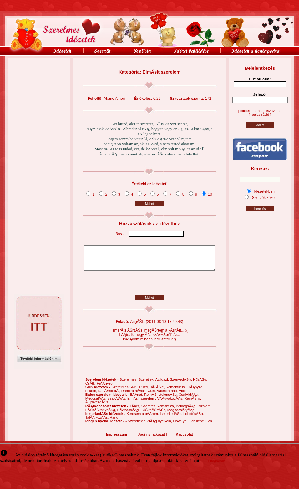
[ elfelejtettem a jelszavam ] (260, 111)
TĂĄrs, (135, 411)
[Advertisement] (39, 72)
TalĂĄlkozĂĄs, (97, 422)
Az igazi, (162, 384)
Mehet (149, 204)
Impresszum (116, 439)
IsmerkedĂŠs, (171, 418)
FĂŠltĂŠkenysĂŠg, (101, 414)
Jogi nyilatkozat (151, 439)
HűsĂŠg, (200, 384)
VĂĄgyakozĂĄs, (170, 403)
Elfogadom (216, 465)
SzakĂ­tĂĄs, (117, 403)
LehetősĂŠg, (193, 418)
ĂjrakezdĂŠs (96, 407)
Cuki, (152, 395)
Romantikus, (176, 392)
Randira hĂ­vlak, (134, 395)
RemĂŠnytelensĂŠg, (161, 399)
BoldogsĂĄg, (187, 411)
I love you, (181, 426)
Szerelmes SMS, (125, 392)
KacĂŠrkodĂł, (109, 395)
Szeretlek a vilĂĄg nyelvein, (150, 426)
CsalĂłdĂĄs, (189, 399)
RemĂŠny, (192, 403)
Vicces (184, 395)
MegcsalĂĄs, (96, 403)
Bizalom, (204, 411)
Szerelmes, (129, 384)
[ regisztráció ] (260, 114)
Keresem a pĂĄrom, (143, 418)
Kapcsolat (184, 439)
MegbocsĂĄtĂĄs (180, 414)
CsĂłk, (91, 388)
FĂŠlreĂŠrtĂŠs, (154, 414)
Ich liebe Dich (201, 426)
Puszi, (144, 392)
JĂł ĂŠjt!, (158, 392)
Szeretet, (149, 411)
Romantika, (166, 411)
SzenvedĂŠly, (181, 384)
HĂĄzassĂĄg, (128, 414)
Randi (114, 422)
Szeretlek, (147, 384)
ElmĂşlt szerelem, (142, 403)
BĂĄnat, (137, 399)
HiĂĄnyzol (105, 388)
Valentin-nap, (168, 395)
